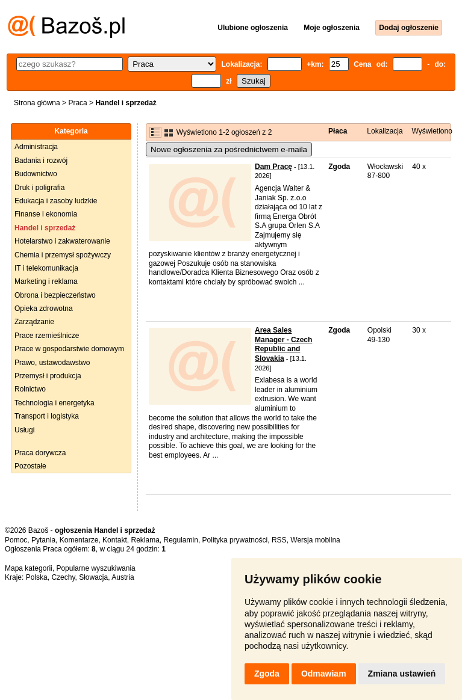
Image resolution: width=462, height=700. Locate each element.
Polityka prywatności (235, 540)
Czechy (63, 577)
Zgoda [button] (266, 673)
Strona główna (37, 103)
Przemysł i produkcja (47, 376)
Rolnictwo (30, 389)
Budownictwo (35, 174)
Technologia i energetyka (54, 403)
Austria (122, 577)
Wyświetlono (432, 131)
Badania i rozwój (40, 160)
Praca (77, 103)
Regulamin (181, 540)
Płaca (337, 131)
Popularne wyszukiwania (95, 568)
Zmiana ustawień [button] (402, 673)
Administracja (36, 147)
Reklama (145, 540)
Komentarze (79, 540)
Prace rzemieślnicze (46, 335)
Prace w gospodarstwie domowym (69, 349)
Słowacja (93, 577)
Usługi (24, 430)
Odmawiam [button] (323, 673)
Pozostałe (30, 466)
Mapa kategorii (28, 568)
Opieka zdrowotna (43, 308)
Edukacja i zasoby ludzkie (55, 201)
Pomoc (16, 540)
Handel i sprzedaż (44, 228)
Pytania (43, 540)
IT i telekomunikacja (46, 268)
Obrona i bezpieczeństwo (55, 295)
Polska (37, 577)
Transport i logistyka (46, 416)
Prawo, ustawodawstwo (52, 362)
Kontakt (114, 540)
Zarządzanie (34, 322)
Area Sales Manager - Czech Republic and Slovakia (283, 344)
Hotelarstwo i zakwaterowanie (62, 241)
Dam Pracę (273, 166)
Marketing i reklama (46, 281)
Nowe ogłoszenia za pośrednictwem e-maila (229, 149)
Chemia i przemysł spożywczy (62, 255)
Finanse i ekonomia (45, 214)
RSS (279, 540)
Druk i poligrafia (39, 187)
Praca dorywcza (40, 453)
